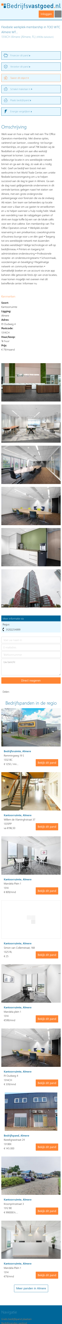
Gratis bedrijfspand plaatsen (16, 1319)
